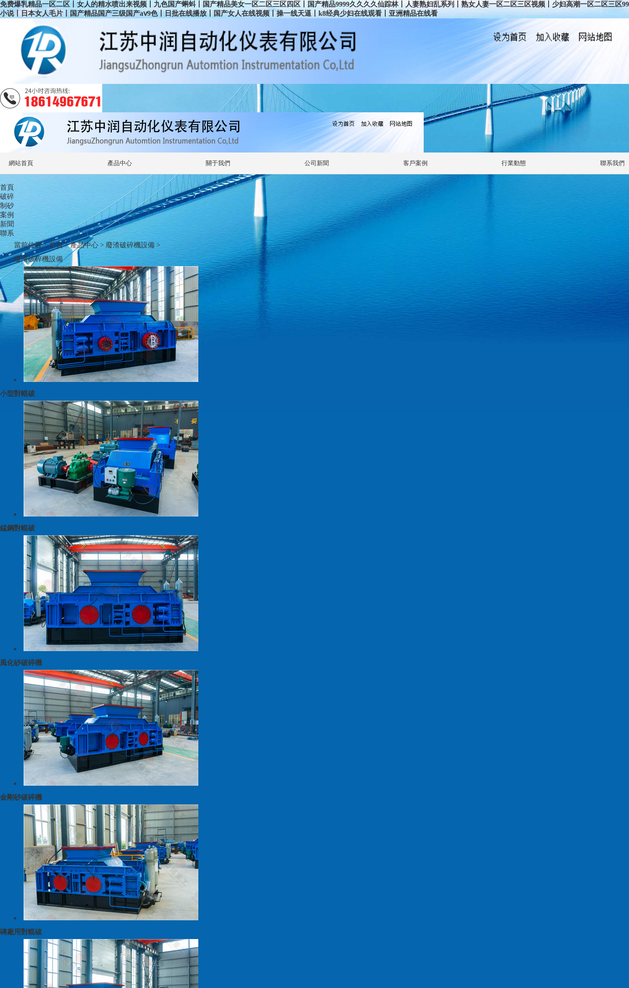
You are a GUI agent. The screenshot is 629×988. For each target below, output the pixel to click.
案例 (7, 214)
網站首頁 (21, 163)
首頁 (7, 187)
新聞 (7, 224)
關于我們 (218, 163)
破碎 (7, 196)
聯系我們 (612, 163)
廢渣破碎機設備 (130, 245)
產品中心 (119, 163)
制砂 (7, 205)
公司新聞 (316, 163)
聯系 (7, 233)
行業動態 (513, 163)
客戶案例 (415, 163)
